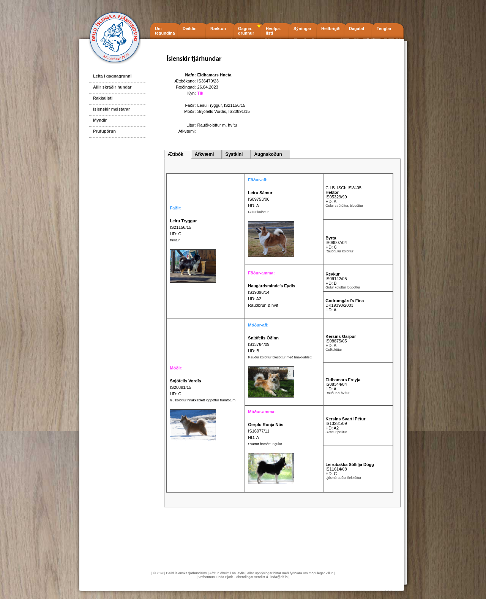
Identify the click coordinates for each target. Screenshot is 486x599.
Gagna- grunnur (246, 30)
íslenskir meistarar (111, 109)
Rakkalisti (102, 98)
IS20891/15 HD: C (185, 387)
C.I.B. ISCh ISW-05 (343, 187)
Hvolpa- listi (273, 30)
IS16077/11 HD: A (265, 431)
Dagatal (356, 28)
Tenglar (384, 28)
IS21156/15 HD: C (183, 227)
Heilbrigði (331, 28)
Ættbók (175, 154)
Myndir (100, 120)
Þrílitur (175, 240)
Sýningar (302, 28)
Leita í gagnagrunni (112, 76)
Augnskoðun (268, 154)
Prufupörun (104, 131)
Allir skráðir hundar (112, 87)
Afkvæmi (204, 154)
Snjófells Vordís (211, 111)
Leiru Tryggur (209, 105)
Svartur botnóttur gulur (265, 444)
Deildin (190, 28)
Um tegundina (165, 30)
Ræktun (218, 28)
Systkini (234, 154)
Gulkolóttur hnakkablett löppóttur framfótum (202, 400)
